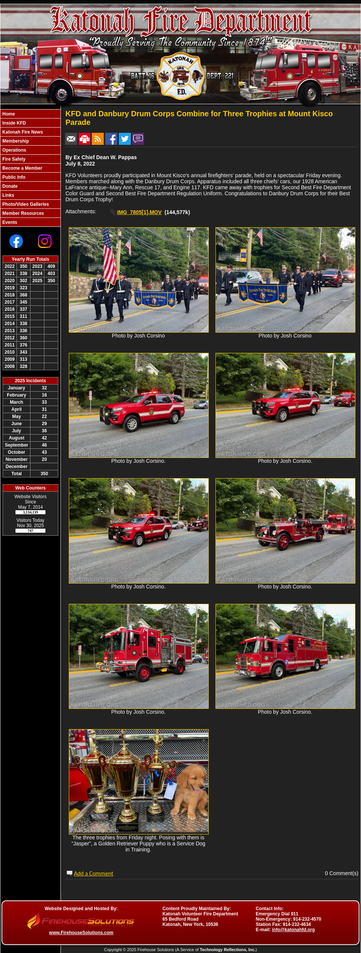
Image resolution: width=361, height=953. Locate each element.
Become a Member (21, 168)
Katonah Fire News (22, 132)
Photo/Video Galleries (25, 204)
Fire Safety (13, 159)
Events (9, 222)
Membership (15, 141)
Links (7, 195)
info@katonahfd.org (293, 929)
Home (8, 114)
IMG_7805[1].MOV (139, 212)
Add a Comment (93, 873)
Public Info (13, 177)
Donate (9, 186)
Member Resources (22, 213)
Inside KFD (13, 123)
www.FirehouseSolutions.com (81, 932)
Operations (13, 150)
